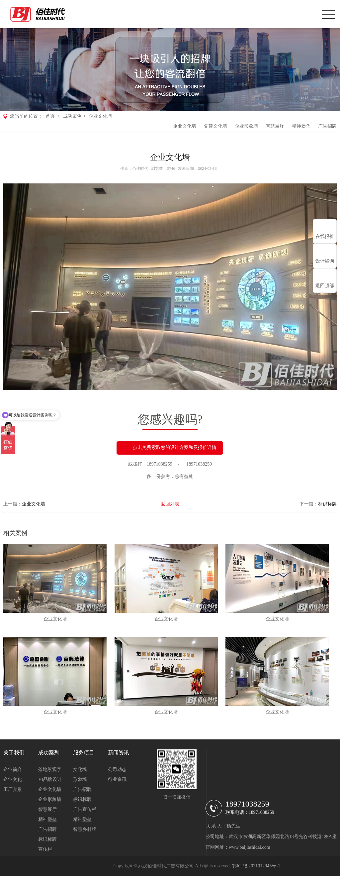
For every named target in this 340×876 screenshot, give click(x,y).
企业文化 (12, 779)
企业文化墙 (100, 116)
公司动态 (117, 769)
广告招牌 (327, 126)
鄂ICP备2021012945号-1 (256, 865)
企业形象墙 (246, 126)
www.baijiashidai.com (249, 847)
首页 (50, 116)
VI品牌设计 (50, 779)
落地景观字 (49, 769)
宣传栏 (45, 849)
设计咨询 (324, 261)
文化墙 (80, 769)
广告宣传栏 (84, 809)
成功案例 (72, 116)
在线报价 (324, 236)
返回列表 (170, 503)
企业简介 (12, 769)
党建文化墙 (215, 126)
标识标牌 (327, 503)
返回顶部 (324, 285)
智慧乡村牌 (84, 829)
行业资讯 (117, 779)
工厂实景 (12, 789)
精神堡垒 (301, 126)
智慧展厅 (275, 126)
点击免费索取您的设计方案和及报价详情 (169, 448)
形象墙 (80, 779)
